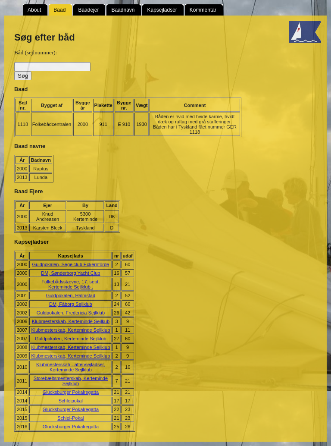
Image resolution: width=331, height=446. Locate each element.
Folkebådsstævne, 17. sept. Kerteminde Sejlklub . (70, 284)
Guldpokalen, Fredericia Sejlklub (71, 312)
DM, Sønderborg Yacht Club (70, 273)
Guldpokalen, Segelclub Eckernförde (70, 264)
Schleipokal (71, 400)
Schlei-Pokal (70, 418)
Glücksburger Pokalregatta (71, 392)
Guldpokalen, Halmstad (70, 295)
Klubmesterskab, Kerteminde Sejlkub (70, 321)
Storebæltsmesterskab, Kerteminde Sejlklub (71, 381)
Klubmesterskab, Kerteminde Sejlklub (70, 330)
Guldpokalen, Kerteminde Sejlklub (70, 338)
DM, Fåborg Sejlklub (70, 304)
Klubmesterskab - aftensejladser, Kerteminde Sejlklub (70, 367)
